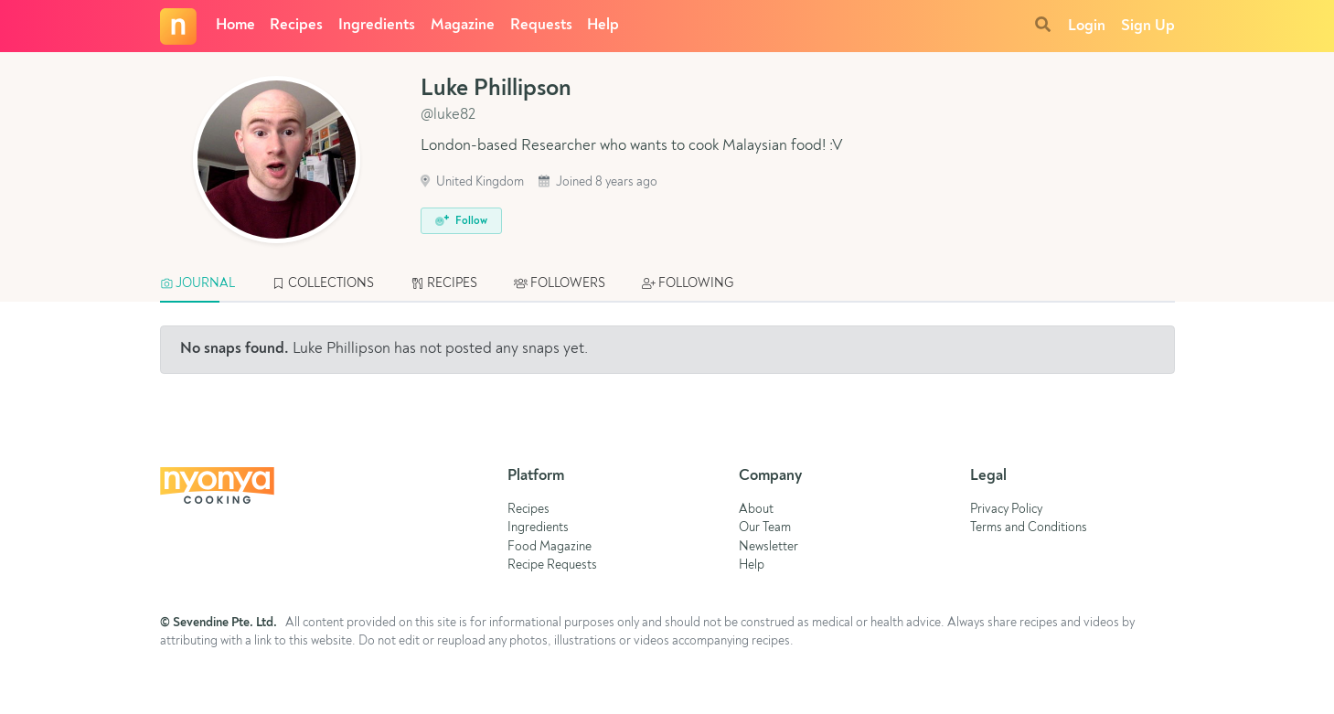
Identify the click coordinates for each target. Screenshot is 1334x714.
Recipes (296, 25)
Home (235, 25)
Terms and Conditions (1028, 528)
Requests (541, 25)
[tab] (207, 284)
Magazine (463, 25)
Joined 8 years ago (598, 182)
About (756, 510)
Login (1086, 26)
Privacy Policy (1006, 510)
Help (603, 25)
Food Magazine (549, 547)
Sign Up (1148, 26)
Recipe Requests (552, 565)
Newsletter (768, 547)
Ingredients (376, 25)
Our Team (765, 528)
